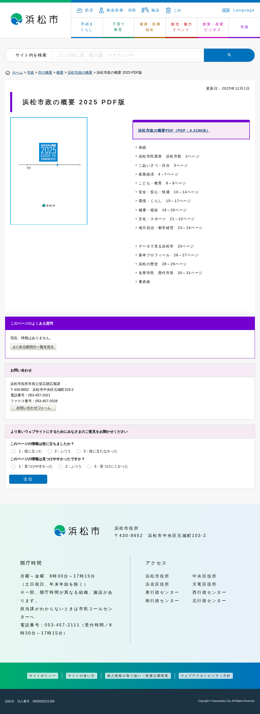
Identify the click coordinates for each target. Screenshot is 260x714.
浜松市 (35, 20)
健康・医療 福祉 (150, 27)
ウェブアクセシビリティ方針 (206, 676)
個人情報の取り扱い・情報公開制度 (138, 676)
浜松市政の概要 (80, 72)
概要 (59, 72)
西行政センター (209, 592)
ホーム (17, 72)
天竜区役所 (204, 584)
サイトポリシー (42, 676)
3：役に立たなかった (101, 451)
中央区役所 (204, 576)
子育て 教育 (118, 27)
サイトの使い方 (81, 676)
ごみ (174, 10)
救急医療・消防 (118, 10)
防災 (85, 10)
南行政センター (162, 600)
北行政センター (209, 600)
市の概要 (45, 72)
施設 (151, 10)
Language (238, 10)
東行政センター (162, 592)
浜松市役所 (157, 576)
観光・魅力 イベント (181, 27)
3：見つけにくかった (111, 466)
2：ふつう (63, 451)
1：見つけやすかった (36, 466)
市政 (30, 72)
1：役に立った (30, 451)
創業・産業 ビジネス (213, 27)
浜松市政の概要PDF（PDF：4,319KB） (174, 130)
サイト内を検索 (31, 55)
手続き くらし (87, 27)
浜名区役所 (157, 584)
